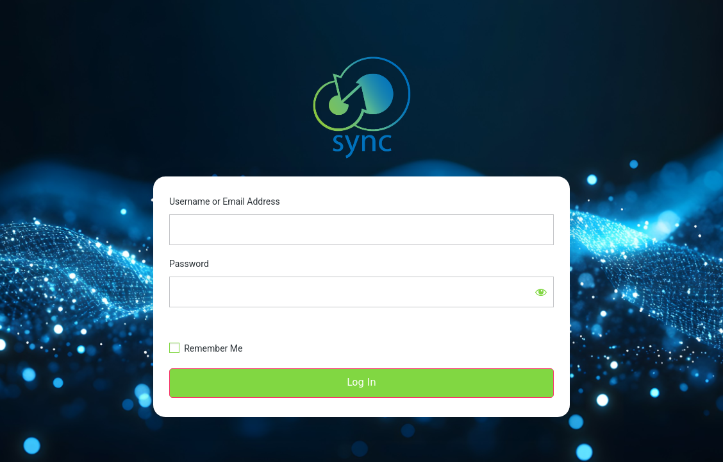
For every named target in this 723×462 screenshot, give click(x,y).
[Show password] (541, 292)
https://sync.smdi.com (361, 108)
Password (189, 264)
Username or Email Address (224, 201)
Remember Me (213, 348)
